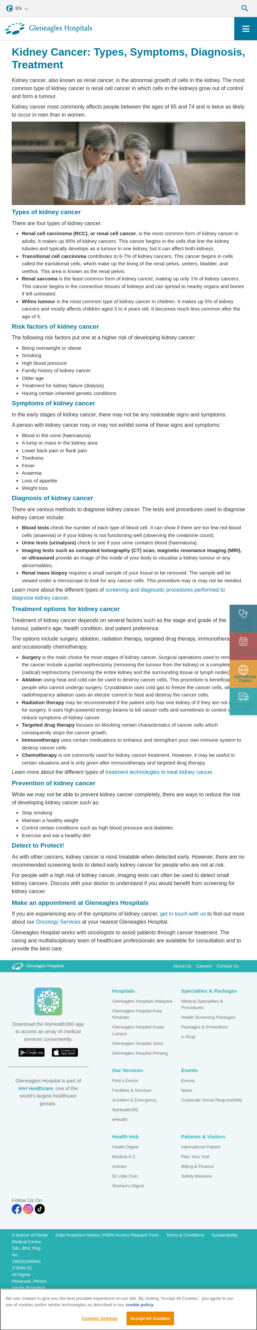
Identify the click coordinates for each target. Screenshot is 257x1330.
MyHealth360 (125, 1109)
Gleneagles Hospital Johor (138, 1043)
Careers (204, 966)
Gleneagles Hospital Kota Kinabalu (137, 1014)
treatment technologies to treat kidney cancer (158, 772)
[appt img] (243, 646)
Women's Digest (128, 1185)
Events (188, 1080)
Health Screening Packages (208, 1017)
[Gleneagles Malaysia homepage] (48, 28)
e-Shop (188, 1036)
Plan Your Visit (195, 1156)
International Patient (201, 1146)
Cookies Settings (100, 1322)
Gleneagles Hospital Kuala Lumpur (138, 1030)
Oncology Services (58, 922)
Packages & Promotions (204, 1026)
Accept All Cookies (150, 1322)
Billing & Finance (197, 1166)
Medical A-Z (123, 1156)
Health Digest (125, 1146)
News (186, 1090)
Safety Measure (196, 1176)
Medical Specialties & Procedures (202, 1004)
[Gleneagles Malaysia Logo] (38, 966)
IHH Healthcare (35, 1088)
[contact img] (243, 702)
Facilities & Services (131, 1090)
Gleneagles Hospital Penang (140, 1053)
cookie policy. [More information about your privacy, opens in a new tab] (140, 1308)
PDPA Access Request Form (131, 1235)
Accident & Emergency (134, 1100)
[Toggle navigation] (245, 28)
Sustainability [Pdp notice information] (225, 1235)
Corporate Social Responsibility (211, 1100)
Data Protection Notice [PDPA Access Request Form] (78, 1235)
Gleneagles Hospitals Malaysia (142, 1001)
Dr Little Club (125, 1176)
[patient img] (243, 674)
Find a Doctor (125, 1080)
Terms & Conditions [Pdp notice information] (185, 1235)
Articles (119, 1166)
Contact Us (228, 966)
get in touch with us (183, 914)
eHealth (119, 1119)
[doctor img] (243, 619)
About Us (182, 966)
